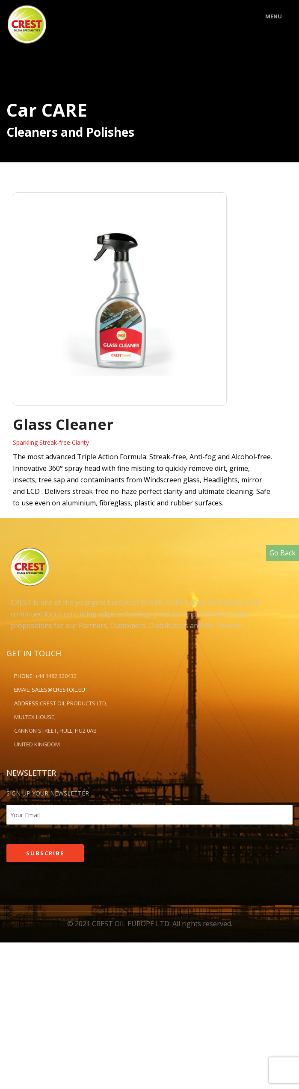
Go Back (282, 553)
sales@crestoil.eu (58, 689)
